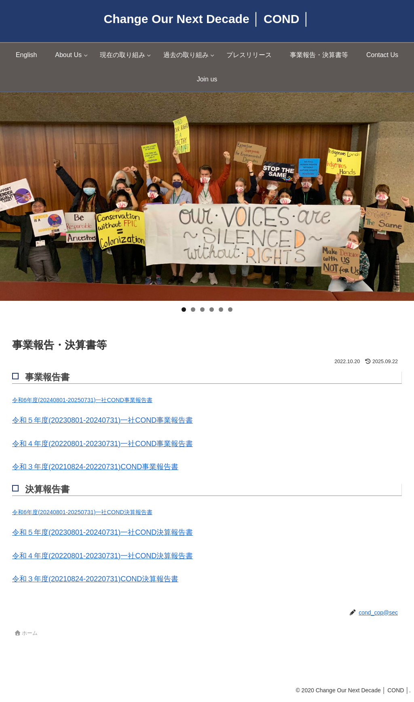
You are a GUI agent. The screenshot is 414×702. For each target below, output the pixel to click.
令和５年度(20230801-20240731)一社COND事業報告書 (102, 420)
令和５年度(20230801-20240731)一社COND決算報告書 (102, 532)
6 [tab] (230, 309)
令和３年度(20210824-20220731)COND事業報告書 (95, 467)
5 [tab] (221, 309)
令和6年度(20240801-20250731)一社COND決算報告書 (82, 512)
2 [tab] (193, 309)
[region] (207, 196)
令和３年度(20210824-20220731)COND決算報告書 (95, 579)
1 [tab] (184, 309)
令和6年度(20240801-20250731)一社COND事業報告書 (82, 400)
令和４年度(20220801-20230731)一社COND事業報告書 (102, 444)
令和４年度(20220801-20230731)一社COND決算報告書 (102, 556)
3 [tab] (202, 309)
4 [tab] (211, 309)
